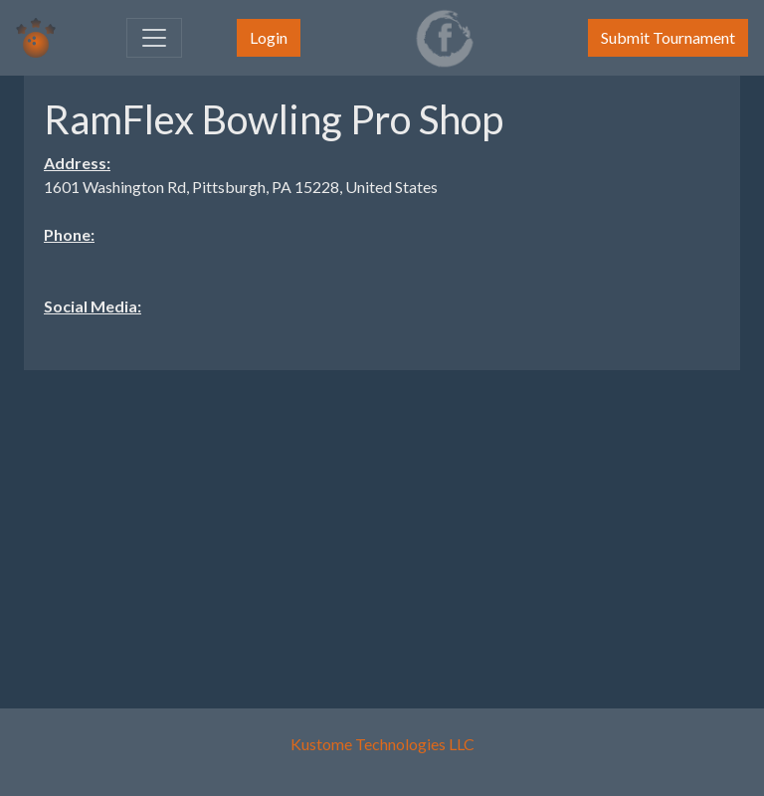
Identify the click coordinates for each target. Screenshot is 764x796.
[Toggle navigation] (154, 38)
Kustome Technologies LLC (382, 743)
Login (268, 37)
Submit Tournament (668, 37)
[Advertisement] (382, 525)
